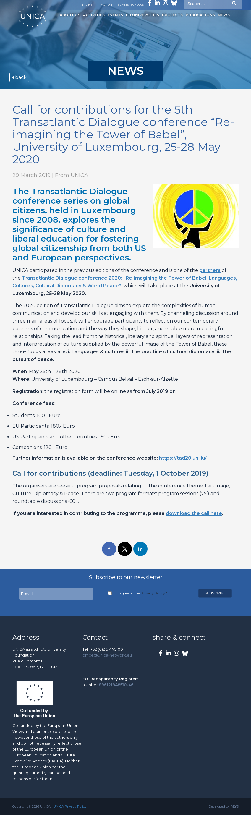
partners (210, 270)
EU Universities (141, 15)
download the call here (194, 513)
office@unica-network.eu (107, 655)
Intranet (87, 4)
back (19, 77)
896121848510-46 (116, 684)
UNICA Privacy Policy (70, 806)
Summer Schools (131, 4)
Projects (171, 15)
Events (114, 15)
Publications (198, 15)
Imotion (106, 4)
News (222, 15)
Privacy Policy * (154, 593)
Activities (92, 15)
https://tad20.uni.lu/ (183, 458)
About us (68, 15)
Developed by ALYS (224, 806)
